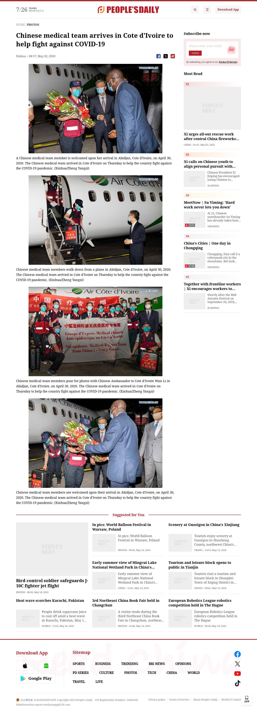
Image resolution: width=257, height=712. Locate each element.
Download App (228, 9)
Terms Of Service (228, 62)
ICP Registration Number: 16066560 (116, 700)
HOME (20, 24)
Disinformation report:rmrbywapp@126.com (43, 704)
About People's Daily (205, 699)
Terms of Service (179, 699)
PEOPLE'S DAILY (231, 699)
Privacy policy (156, 699)
